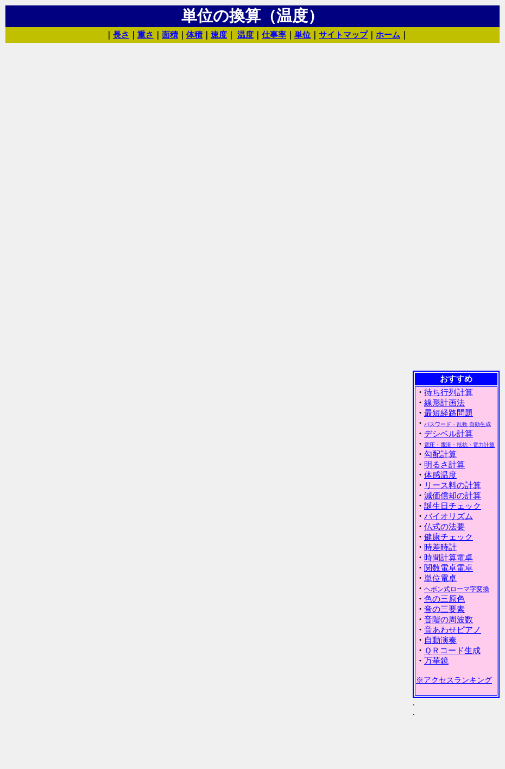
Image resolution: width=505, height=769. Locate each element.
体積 (194, 34)
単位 (302, 34)
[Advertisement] (456, 206)
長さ (121, 34)
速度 (219, 34)
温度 (245, 34)
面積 (170, 34)
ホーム (388, 34)
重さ (145, 34)
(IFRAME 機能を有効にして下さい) (456, 569)
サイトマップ (343, 34)
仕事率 (274, 34)
